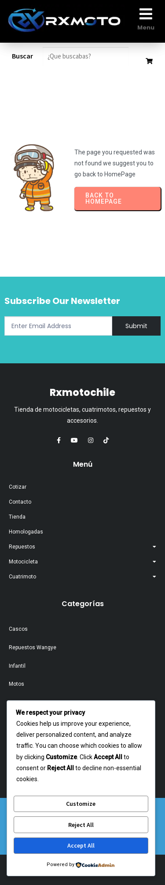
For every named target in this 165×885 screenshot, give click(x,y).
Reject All (81, 825)
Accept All (81, 845)
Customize (80, 804)
